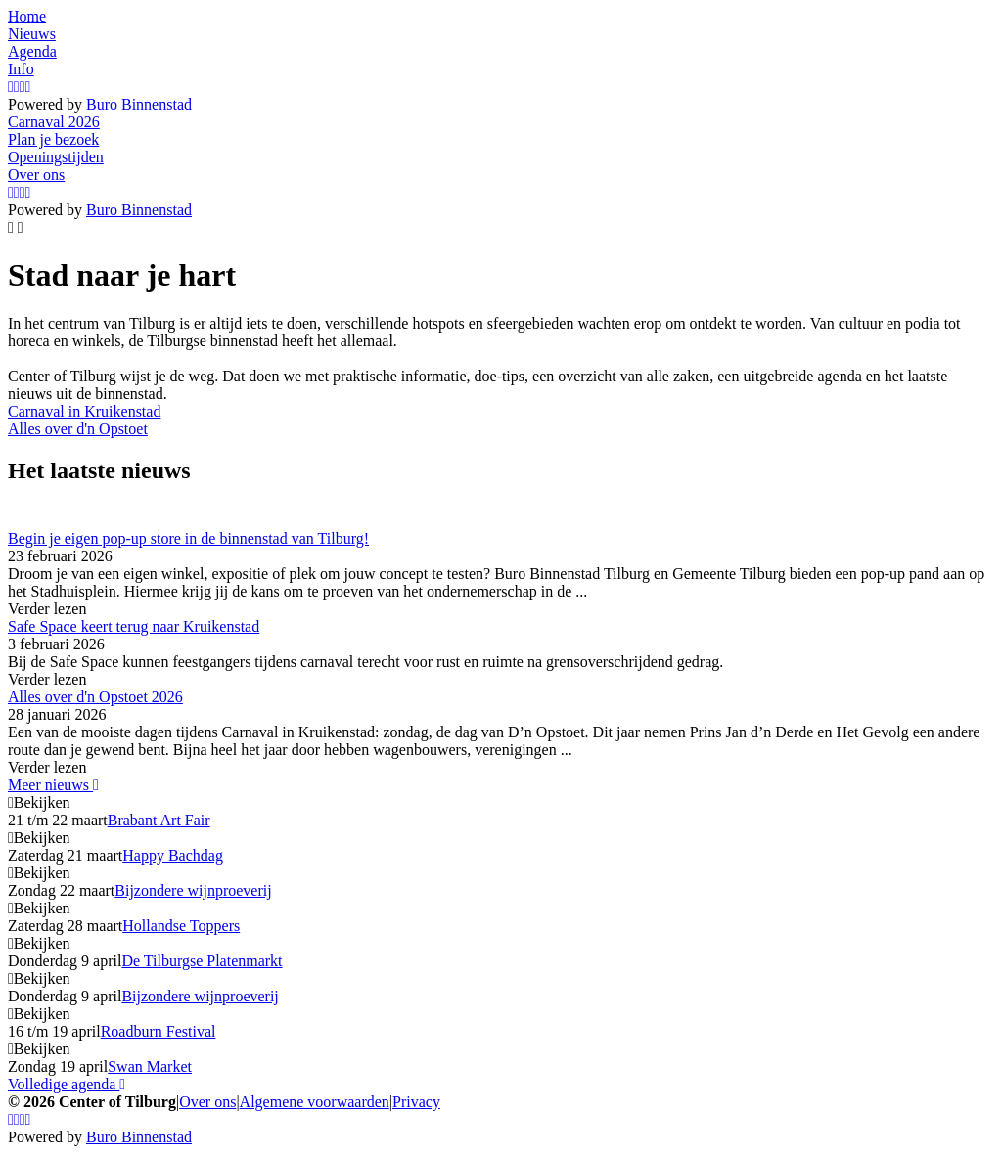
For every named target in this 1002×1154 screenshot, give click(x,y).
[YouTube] (22, 86)
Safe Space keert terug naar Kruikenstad (133, 626)
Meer (53, 785)
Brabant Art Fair (159, 820)
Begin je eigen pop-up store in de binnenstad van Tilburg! (188, 538)
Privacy (416, 1101)
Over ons (207, 1101)
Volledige (66, 1084)
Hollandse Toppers (181, 925)
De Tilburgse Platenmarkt (201, 961)
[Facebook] (17, 86)
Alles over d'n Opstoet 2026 (95, 696)
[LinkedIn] (28, 86)
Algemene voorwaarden (314, 1101)
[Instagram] (11, 86)
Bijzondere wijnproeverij (192, 890)
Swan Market (150, 1066)
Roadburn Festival (158, 1031)
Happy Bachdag (172, 855)
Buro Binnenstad (139, 104)
